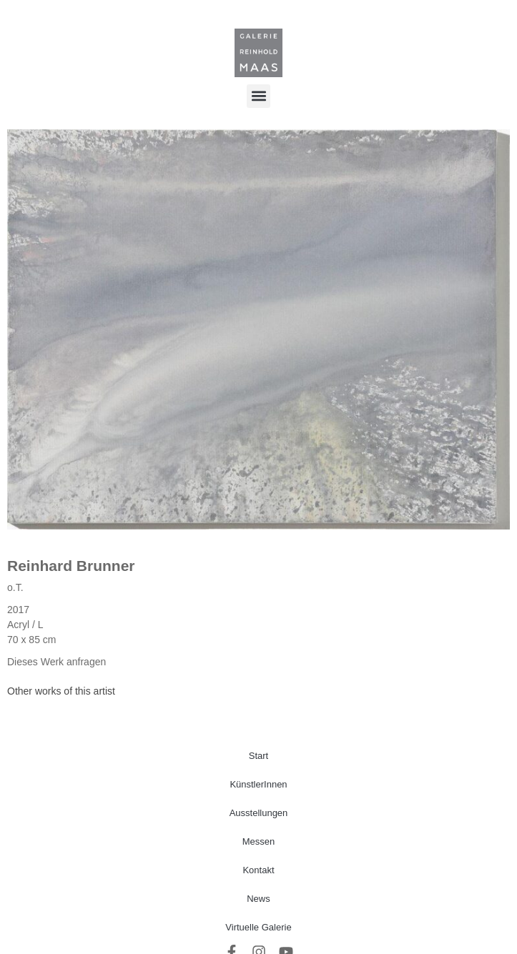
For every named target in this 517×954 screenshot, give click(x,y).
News (258, 898)
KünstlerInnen (258, 784)
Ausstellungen (259, 813)
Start (258, 755)
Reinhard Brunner (71, 565)
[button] (258, 96)
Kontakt (258, 870)
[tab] (61, 691)
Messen (258, 841)
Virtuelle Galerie (258, 927)
